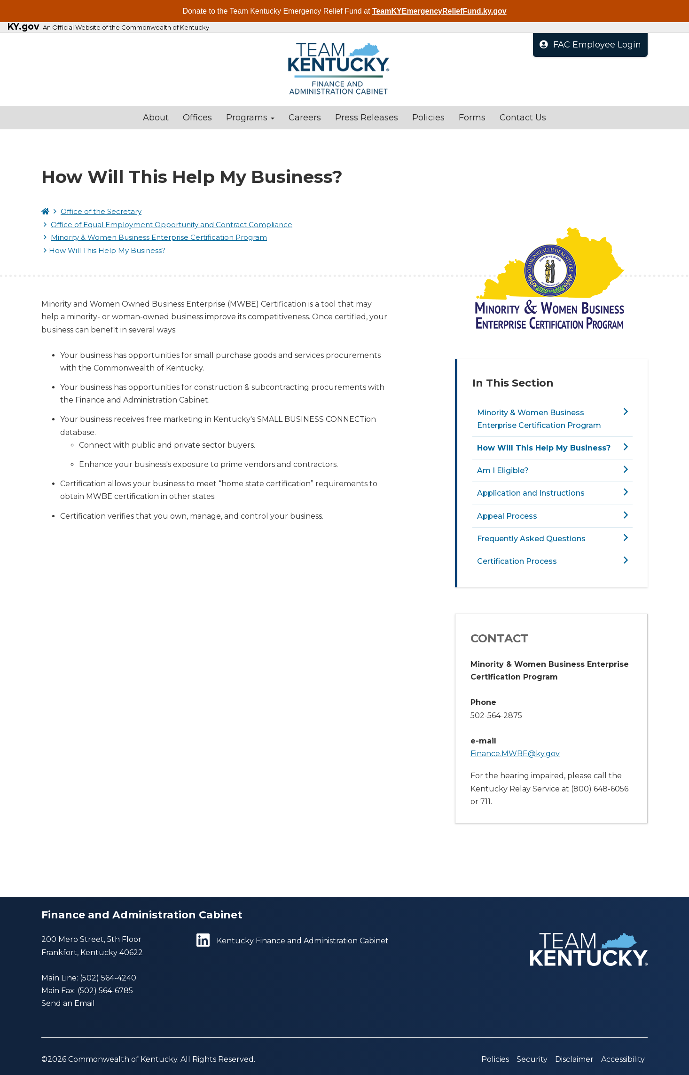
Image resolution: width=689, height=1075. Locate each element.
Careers (305, 117)
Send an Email (68, 1003)
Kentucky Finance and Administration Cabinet (292, 940)
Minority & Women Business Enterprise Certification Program (159, 237)
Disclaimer (574, 1059)
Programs (250, 117)
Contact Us (523, 117)
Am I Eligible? (503, 470)
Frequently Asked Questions (531, 538)
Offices (197, 117)
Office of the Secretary (101, 211)
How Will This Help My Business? (544, 447)
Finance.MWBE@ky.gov (515, 753)
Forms (472, 117)
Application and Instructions (531, 493)
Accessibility (623, 1059)
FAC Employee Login (590, 45)
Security (532, 1059)
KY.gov (23, 27)
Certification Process (517, 561)
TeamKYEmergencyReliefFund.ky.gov (439, 11)
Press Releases (366, 117)
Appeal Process (507, 516)
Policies (428, 117)
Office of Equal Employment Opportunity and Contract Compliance (171, 224)
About (156, 117)
